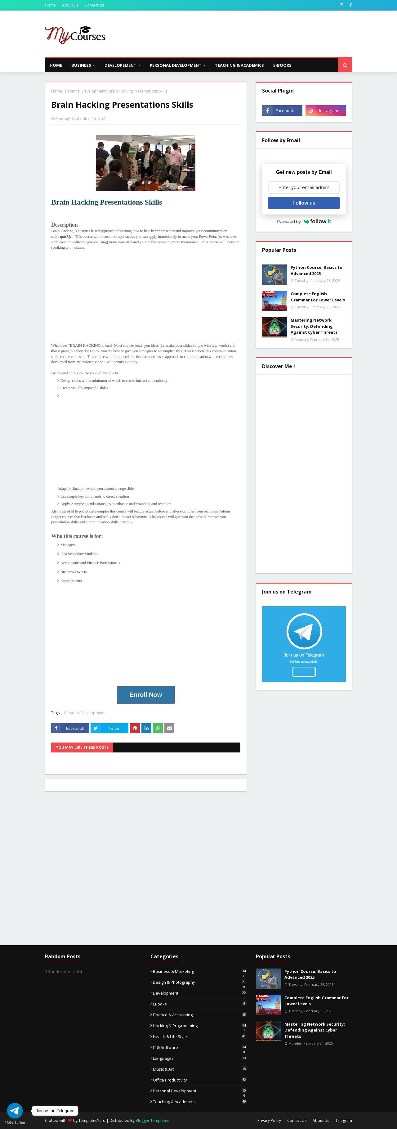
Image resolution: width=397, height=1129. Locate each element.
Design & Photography (200, 982)
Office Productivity (200, 1080)
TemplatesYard (91, 1120)
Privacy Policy (269, 1120)
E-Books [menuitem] (282, 65)
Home (50, 5)
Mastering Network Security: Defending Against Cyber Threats (314, 326)
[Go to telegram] (15, 1110)
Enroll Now (146, 694)
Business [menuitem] (81, 65)
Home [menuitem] (56, 65)
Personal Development (85, 91)
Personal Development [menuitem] (176, 65)
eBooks (200, 1004)
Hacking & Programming (200, 1025)
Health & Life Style (200, 1036)
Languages (200, 1058)
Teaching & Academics (200, 1101)
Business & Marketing (200, 971)
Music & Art (200, 1069)
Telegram (343, 1120)
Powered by (304, 221)
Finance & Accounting (200, 1015)
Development (200, 993)
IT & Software (200, 1047)
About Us (70, 5)
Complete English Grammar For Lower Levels (318, 297)
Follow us (303, 202)
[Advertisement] (239, 34)
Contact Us (94, 5)
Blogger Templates (152, 1120)
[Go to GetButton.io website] (15, 1123)
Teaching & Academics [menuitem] (239, 65)
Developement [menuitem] (120, 65)
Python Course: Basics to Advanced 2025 (316, 270)
